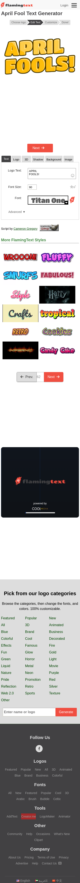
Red (52, 679)
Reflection (8, 686)
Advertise (22, 863)
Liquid (5, 666)
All (3, 625)
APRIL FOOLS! (52, 173)
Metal (29, 666)
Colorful (7, 638)
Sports (30, 693)
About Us (14, 857)
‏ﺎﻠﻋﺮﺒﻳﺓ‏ (41, 880)
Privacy (64, 857)
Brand (29, 632)
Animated (56, 625)
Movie (53, 666)
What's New (62, 834)
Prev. (26, 377)
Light (53, 659)
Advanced (15, 212)
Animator (64, 816)
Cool (28, 638)
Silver (53, 686)
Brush (32, 799)
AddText (12, 816)
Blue (4, 632)
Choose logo (19, 22)
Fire (52, 645)
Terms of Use (46, 857)
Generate (66, 712)
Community (14, 834)
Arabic (20, 799)
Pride (5, 679)
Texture (54, 693)
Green (5, 659)
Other (5, 700)
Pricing (29, 857)
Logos (40, 761)
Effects (6, 645)
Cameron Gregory (25, 228)
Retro (29, 686)
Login (64, 5)
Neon (29, 673)
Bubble (44, 799)
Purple (54, 673)
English (23, 880)
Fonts (40, 784)
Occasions (43, 834)
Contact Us (51, 863)
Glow (29, 652)
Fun (4, 652)
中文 (57, 880)
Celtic (57, 799)
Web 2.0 (7, 693)
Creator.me (28, 816)
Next (39, 148)
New (52, 618)
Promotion (33, 679)
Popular (31, 618)
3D (27, 625)
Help (29, 834)
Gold (52, 652)
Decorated (57, 638)
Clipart (38, 840)
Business (56, 632)
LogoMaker (47, 816)
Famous (31, 645)
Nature (6, 673)
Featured (8, 618)
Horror (30, 659)
